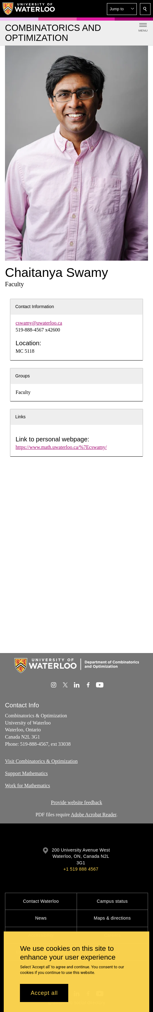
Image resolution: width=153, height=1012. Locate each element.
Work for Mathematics (27, 785)
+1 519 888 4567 (80, 869)
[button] (121, 9)
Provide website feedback (76, 802)
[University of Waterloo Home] (28, 8)
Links (20, 416)
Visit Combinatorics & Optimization (41, 761)
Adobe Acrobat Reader (93, 814)
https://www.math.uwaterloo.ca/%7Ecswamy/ (61, 447)
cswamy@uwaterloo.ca (39, 323)
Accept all (44, 993)
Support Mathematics (26, 773)
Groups (22, 375)
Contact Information (34, 306)
